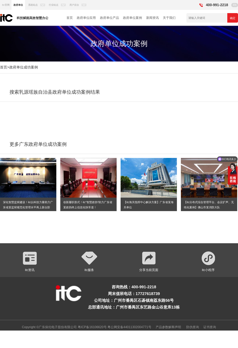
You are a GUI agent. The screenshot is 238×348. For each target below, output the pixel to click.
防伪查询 (192, 327)
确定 (232, 18)
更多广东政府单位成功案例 (38, 144)
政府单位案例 (132, 17)
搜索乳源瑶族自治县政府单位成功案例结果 (55, 92)
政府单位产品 (109, 17)
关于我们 (169, 17)
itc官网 (6, 5)
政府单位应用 (86, 17)
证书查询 (209, 327)
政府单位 (18, 5)
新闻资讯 (152, 17)
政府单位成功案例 (23, 67)
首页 (69, 17)
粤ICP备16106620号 (92, 327)
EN (234, 5)
